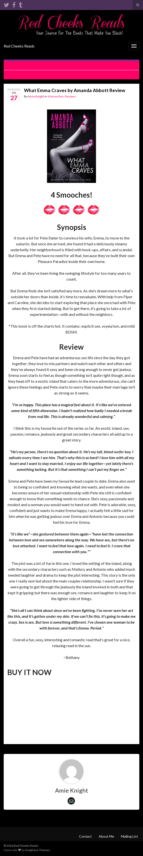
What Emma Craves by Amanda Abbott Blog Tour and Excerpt (69, 75)
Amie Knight (36, 96)
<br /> (22, 709)
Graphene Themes (37, 850)
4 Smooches (56, 96)
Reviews (70, 96)
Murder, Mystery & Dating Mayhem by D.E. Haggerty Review (74, 65)
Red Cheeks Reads (19, 46)
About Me (106, 836)
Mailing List (129, 836)
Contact (85, 836)
